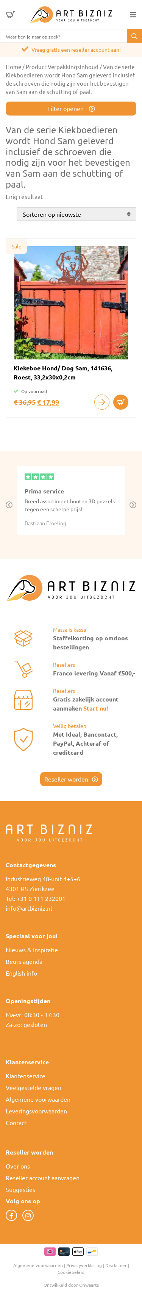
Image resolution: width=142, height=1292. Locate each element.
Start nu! (95, 708)
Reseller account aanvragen (43, 1177)
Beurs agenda (24, 961)
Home (13, 66)
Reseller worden (66, 779)
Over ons (18, 1166)
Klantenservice (25, 1075)
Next (133, 505)
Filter (66, 108)
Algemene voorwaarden (38, 1099)
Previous (9, 505)
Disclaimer (116, 1265)
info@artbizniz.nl (29, 908)
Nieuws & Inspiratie (32, 949)
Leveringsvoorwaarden (36, 1111)
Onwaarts (89, 1285)
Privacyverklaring (84, 1265)
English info (21, 973)
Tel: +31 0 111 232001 (36, 898)
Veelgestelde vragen (33, 1087)
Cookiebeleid (71, 1272)
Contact (16, 1122)
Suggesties (20, 1189)
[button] (134, 36)
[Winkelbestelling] (76, 214)
